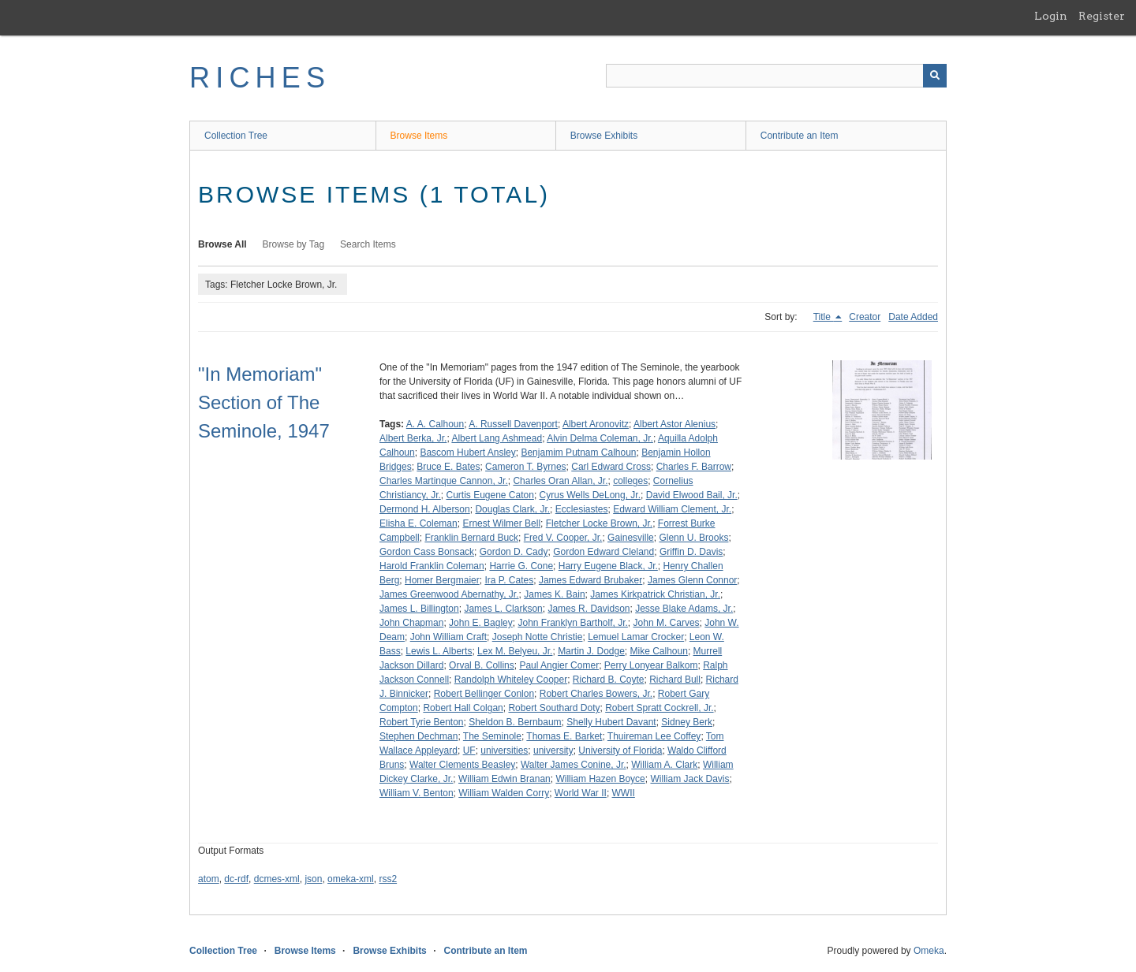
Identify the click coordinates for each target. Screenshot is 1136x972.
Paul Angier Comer (559, 665)
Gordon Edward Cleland (603, 551)
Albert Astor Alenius (674, 424)
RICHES (260, 77)
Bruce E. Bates (448, 466)
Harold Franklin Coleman (431, 566)
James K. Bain (554, 594)
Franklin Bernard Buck (471, 537)
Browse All (222, 244)
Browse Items (419, 135)
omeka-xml (350, 878)
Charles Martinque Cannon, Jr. (443, 480)
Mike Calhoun (659, 651)
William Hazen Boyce (600, 778)
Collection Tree (235, 135)
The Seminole (492, 736)
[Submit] (935, 76)
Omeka (929, 950)
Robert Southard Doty (554, 707)
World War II (581, 793)
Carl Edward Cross (611, 466)
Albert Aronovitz (595, 424)
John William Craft (448, 636)
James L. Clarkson (503, 608)
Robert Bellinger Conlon (484, 693)
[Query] (776, 76)
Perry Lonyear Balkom (651, 665)
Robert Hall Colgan (463, 707)
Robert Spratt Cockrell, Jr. (659, 707)
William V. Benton (416, 793)
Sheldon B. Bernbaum (515, 722)
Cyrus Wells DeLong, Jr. (590, 495)
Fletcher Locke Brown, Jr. (599, 523)
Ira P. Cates (508, 580)
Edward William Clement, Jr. (672, 509)
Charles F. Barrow (693, 466)
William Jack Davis (689, 778)
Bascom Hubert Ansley (467, 452)
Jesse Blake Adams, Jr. (684, 608)
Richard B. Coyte (609, 679)
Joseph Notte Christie (537, 636)
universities (504, 750)
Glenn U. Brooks (693, 537)
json (313, 878)
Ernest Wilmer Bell (501, 523)
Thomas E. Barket (564, 736)
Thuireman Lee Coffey (654, 736)
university (553, 750)
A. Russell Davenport (513, 424)
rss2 (388, 878)
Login (1050, 15)
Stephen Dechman (418, 736)
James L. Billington (419, 608)
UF (469, 750)
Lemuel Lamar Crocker (636, 636)
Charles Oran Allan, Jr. (560, 480)
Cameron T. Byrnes (525, 466)
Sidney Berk (686, 722)
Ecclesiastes (581, 509)
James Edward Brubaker (590, 580)
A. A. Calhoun (435, 424)
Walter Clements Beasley (462, 764)
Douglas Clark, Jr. (512, 509)
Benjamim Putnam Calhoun (578, 452)
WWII (623, 793)
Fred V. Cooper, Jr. (563, 537)
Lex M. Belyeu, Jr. (514, 651)
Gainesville (630, 537)
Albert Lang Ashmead (496, 438)
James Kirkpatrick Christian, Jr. (655, 594)
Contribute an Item (799, 135)
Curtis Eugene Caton (489, 495)
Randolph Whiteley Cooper (510, 679)
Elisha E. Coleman (418, 523)
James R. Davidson (588, 608)
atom (208, 878)
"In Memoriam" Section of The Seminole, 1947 (264, 402)
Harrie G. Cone (521, 566)
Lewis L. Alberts (438, 651)
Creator (864, 316)
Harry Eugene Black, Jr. (608, 566)
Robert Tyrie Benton (421, 722)
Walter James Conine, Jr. (573, 764)
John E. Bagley (481, 622)
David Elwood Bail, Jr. (692, 495)
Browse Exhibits (603, 135)
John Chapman (411, 622)
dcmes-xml (277, 878)
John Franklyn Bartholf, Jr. (572, 622)
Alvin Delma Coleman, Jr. (600, 438)
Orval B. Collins (481, 665)
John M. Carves (666, 622)
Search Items (368, 244)
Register (1101, 15)
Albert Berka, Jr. (413, 438)
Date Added (913, 316)
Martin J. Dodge (591, 651)
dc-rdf (236, 878)
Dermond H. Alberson (424, 509)
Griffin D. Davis (691, 551)
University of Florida (620, 750)
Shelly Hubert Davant (611, 722)
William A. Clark (664, 764)
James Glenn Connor (692, 580)
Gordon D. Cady (514, 551)
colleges (630, 480)
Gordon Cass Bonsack (426, 551)
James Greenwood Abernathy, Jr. (449, 594)
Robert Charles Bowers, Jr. (596, 693)
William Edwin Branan (504, 778)
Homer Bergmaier (442, 580)
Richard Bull (675, 679)
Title (823, 316)
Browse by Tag (294, 244)
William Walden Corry (503, 793)
